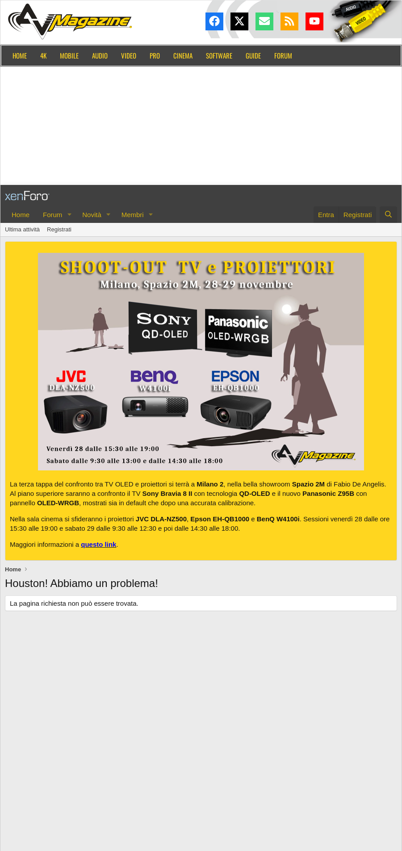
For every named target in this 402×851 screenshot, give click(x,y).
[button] (69, 214)
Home (20, 55)
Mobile (69, 55)
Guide (253, 55)
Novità (91, 214)
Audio (100, 55)
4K (43, 55)
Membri (132, 214)
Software (219, 55)
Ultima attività (22, 229)
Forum (283, 55)
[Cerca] (388, 214)
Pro (155, 55)
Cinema (183, 55)
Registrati (59, 229)
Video (128, 55)
